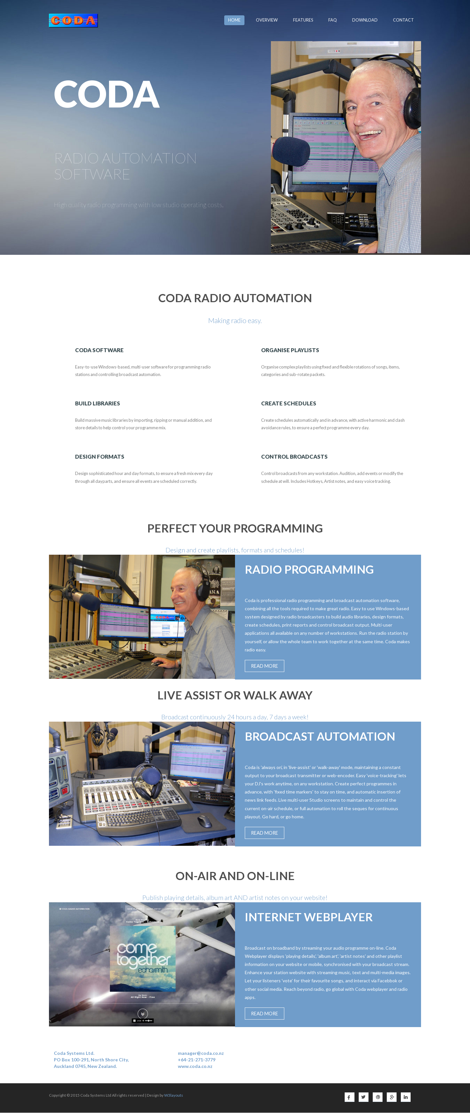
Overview (267, 20)
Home (234, 20)
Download (365, 20)
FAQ (332, 20)
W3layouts (173, 1095)
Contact (403, 20)
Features (303, 20)
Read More (265, 666)
